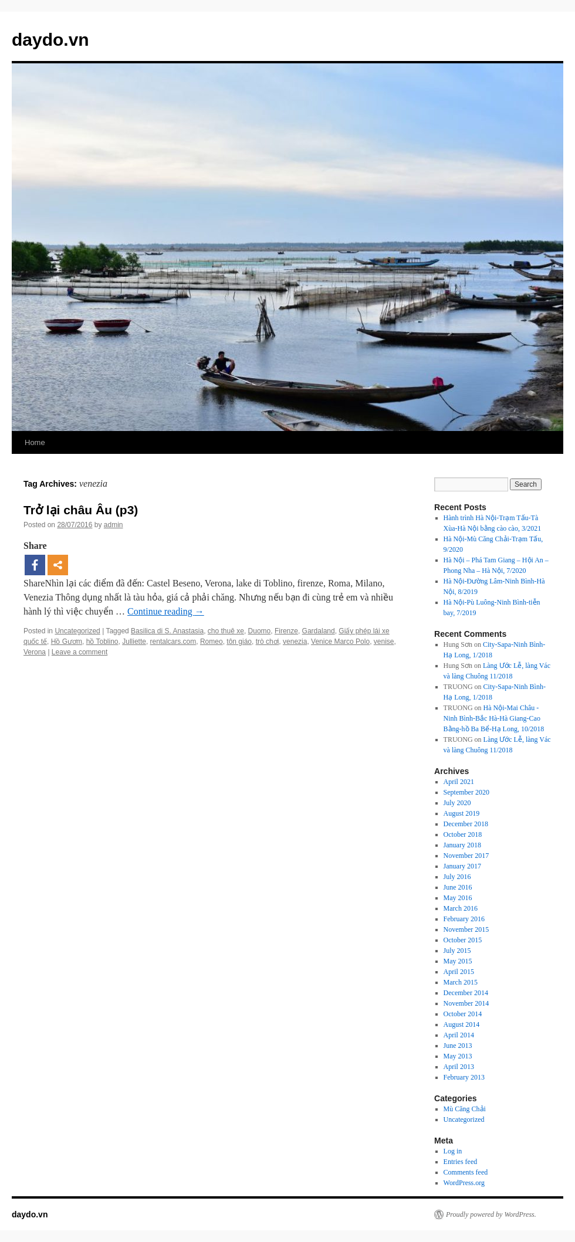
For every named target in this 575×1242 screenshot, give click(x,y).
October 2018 (463, 834)
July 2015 (457, 950)
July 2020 (457, 803)
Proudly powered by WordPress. (491, 1214)
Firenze (286, 631)
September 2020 (466, 792)
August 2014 (462, 1024)
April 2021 (459, 782)
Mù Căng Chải (465, 1109)
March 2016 (461, 908)
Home (35, 442)
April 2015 (459, 972)
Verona (34, 652)
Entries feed (461, 1162)
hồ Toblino (102, 641)
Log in (453, 1151)
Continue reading (165, 611)
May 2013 (458, 1056)
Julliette (134, 641)
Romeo (211, 641)
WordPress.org (464, 1183)
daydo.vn (50, 39)
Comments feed (466, 1172)
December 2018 (466, 824)
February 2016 (464, 919)
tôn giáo (239, 641)
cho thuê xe (226, 631)
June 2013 (458, 1045)
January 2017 (462, 866)
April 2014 (459, 1035)
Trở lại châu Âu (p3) (80, 510)
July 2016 (457, 877)
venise (384, 641)
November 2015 (466, 929)
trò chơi (267, 641)
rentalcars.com (173, 641)
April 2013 (459, 1067)
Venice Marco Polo (340, 641)
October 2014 (463, 1014)
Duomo (259, 631)
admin (113, 525)
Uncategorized (77, 631)
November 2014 (466, 1003)
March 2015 (461, 982)
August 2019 (462, 813)
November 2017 (466, 855)
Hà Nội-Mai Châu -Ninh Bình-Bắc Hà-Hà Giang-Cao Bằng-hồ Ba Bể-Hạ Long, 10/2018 (494, 718)
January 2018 (462, 845)
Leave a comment (79, 652)
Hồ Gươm (66, 641)
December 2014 (466, 993)
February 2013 (464, 1077)
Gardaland (318, 631)
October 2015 (463, 940)
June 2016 (458, 887)
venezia (295, 641)
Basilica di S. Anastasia (167, 631)
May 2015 (458, 961)
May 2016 (458, 898)
